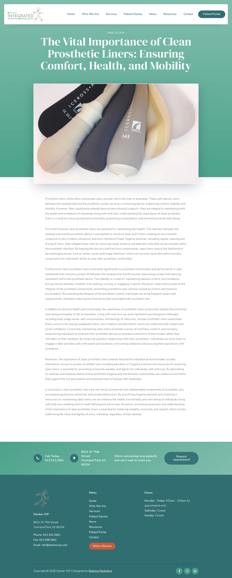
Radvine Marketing (100, 571)
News (152, 14)
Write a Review (102, 546)
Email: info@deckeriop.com (50, 545)
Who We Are (90, 14)
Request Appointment (181, 458)
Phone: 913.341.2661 (47, 535)
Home (71, 14)
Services (111, 14)
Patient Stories (133, 14)
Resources (170, 14)
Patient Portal (211, 14)
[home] (26, 14)
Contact (188, 14)
